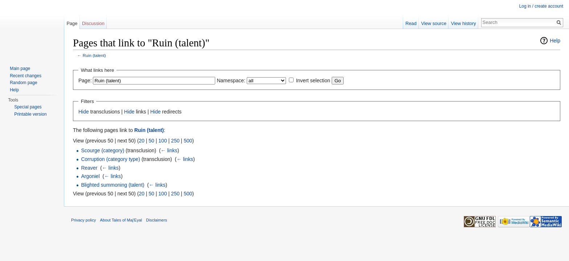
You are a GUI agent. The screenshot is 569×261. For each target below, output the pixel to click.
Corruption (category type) (110, 159)
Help (555, 41)
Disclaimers (156, 220)
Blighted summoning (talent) (112, 185)
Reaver (89, 168)
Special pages (27, 106)
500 (188, 141)
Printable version (30, 114)
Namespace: (231, 80)
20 (142, 141)
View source (433, 23)
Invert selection (313, 80)
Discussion (93, 23)
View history (463, 23)
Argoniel (90, 176)
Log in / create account (541, 6)
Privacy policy (83, 220)
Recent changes (25, 75)
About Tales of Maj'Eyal (121, 220)
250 (175, 141)
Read (411, 23)
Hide (83, 112)
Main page (20, 68)
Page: (85, 80)
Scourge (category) (102, 150)
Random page (23, 82)
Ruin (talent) (94, 55)
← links (169, 150)
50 (152, 141)
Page (71, 23)
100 (163, 141)
